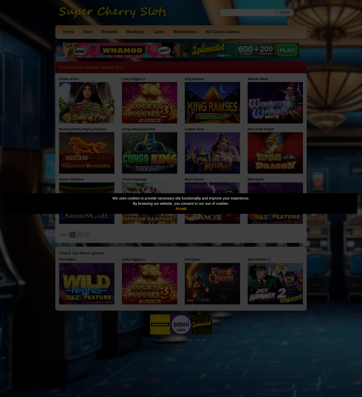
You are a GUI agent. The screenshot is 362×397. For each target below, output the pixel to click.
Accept (181, 209)
